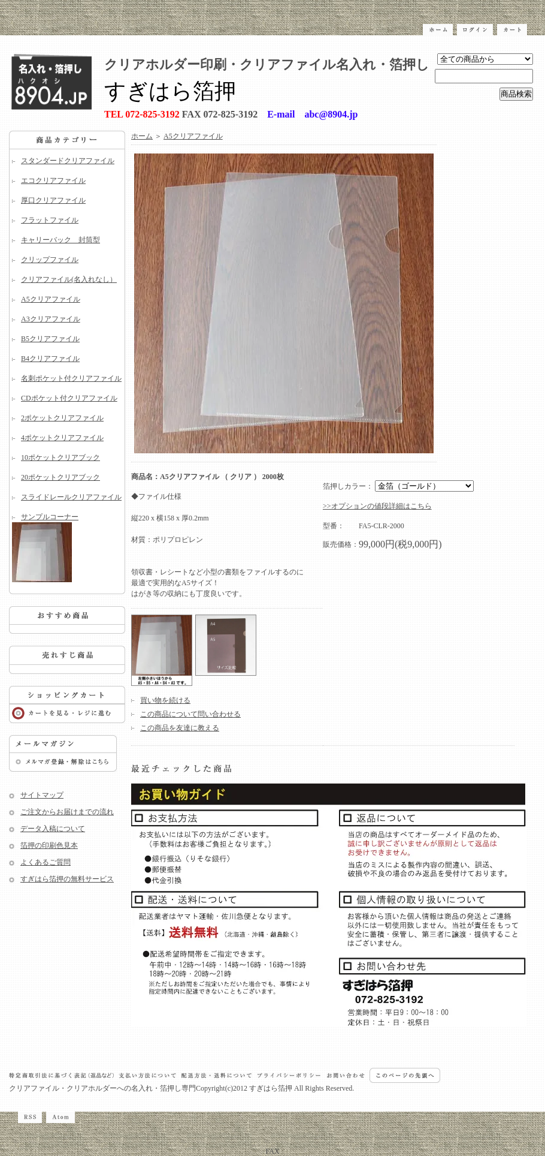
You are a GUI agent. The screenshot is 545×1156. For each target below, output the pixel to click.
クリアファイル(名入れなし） (69, 279)
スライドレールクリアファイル (71, 497)
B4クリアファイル (50, 358)
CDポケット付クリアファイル (69, 398)
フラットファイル (49, 220)
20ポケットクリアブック (60, 477)
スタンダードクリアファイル (67, 160)
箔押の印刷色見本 (49, 845)
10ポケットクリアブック (60, 457)
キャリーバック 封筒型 (60, 240)
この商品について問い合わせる (190, 714)
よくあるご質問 (45, 862)
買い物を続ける (165, 700)
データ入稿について (52, 828)
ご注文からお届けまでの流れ (67, 812)
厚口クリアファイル (53, 200)
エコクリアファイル (53, 180)
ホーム (142, 136)
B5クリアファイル (50, 339)
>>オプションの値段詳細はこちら (377, 506)
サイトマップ (41, 795)
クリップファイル (49, 259)
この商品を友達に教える (179, 728)
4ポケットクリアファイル (62, 438)
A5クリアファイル (50, 299)
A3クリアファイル (50, 319)
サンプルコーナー (67, 547)
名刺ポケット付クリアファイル (71, 378)
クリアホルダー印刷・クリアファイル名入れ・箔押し (266, 64)
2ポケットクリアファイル (62, 418)
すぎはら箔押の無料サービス (67, 879)
